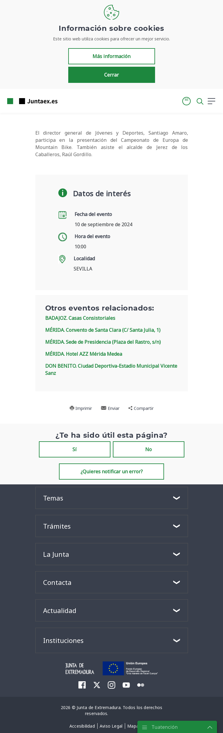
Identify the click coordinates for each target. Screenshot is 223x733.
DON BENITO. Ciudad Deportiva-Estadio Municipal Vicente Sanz (111, 369)
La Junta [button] (56, 554)
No (148, 449)
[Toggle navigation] (65, 101)
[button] (186, 101)
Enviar (110, 408)
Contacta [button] (57, 582)
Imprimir (80, 408)
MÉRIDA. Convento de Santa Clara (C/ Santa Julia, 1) (102, 330)
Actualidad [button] (59, 610)
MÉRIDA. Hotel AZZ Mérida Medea (83, 354)
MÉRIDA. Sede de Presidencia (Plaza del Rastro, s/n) (103, 342)
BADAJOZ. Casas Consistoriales (80, 318)
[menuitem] (82, 685)
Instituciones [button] (63, 640)
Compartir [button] (141, 408)
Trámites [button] (57, 525)
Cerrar (111, 75)
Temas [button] (53, 497)
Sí (74, 449)
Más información (111, 56)
